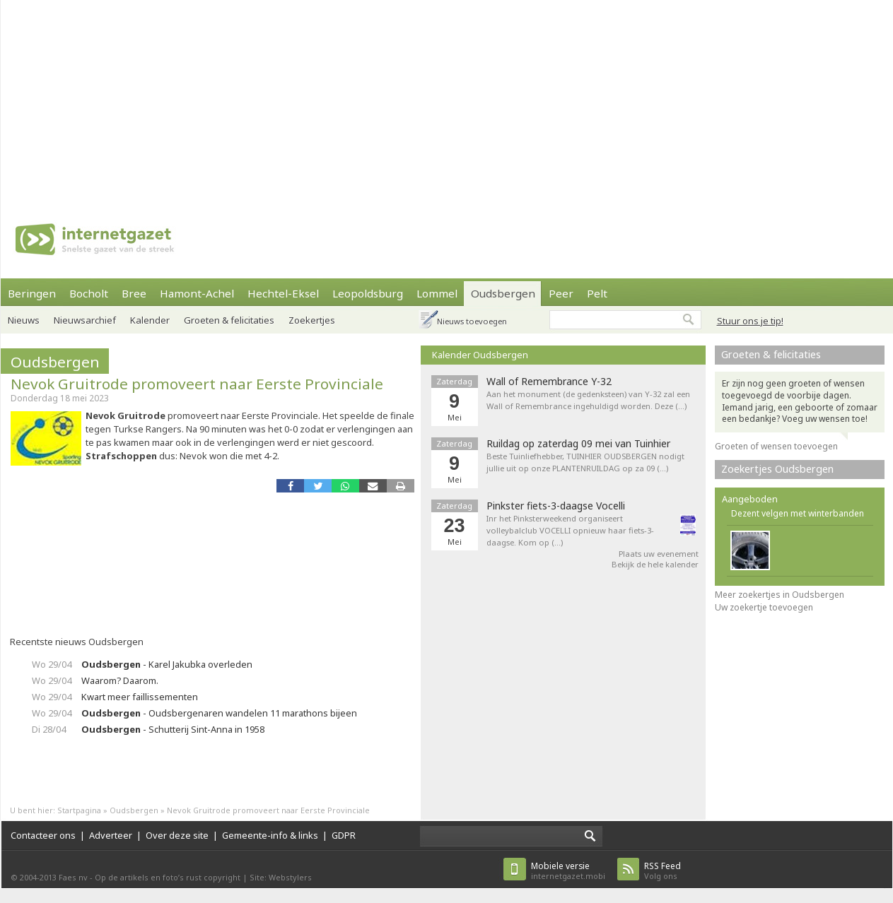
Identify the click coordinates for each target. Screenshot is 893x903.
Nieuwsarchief (85, 320)
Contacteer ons (43, 835)
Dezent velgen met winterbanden (797, 513)
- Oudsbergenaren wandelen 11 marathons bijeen (219, 713)
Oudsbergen (503, 293)
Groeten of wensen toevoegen (776, 446)
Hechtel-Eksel (283, 293)
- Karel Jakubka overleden (166, 664)
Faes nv (73, 877)
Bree (134, 293)
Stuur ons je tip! (750, 320)
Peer (561, 293)
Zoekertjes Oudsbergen (777, 469)
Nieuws (24, 320)
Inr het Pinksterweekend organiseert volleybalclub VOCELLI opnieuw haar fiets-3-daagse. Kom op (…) (570, 530)
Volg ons (662, 871)
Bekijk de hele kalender (655, 564)
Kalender (150, 320)
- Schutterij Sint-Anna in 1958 (172, 729)
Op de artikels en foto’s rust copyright (167, 877)
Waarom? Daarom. (119, 680)
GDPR (344, 835)
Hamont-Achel (197, 293)
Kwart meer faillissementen (139, 696)
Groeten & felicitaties (229, 320)
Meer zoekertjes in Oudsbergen (779, 595)
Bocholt (88, 293)
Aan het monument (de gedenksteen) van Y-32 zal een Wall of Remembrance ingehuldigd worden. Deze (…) (588, 400)
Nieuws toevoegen (472, 321)
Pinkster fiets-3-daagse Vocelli (555, 506)
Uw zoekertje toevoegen (764, 607)
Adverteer (110, 835)
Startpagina (79, 810)
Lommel (436, 293)
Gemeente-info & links (270, 835)
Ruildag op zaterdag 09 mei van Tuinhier (578, 443)
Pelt (597, 293)
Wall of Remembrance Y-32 (549, 381)
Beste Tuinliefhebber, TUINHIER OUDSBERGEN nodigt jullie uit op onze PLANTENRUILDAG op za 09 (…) (585, 462)
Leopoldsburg (367, 293)
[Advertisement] (227, 99)
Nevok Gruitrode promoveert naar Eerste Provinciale (197, 384)
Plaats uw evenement (659, 553)
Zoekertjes (311, 320)
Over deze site (177, 835)
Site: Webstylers (281, 877)
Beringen (32, 293)
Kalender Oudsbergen (480, 354)
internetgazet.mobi (568, 871)
